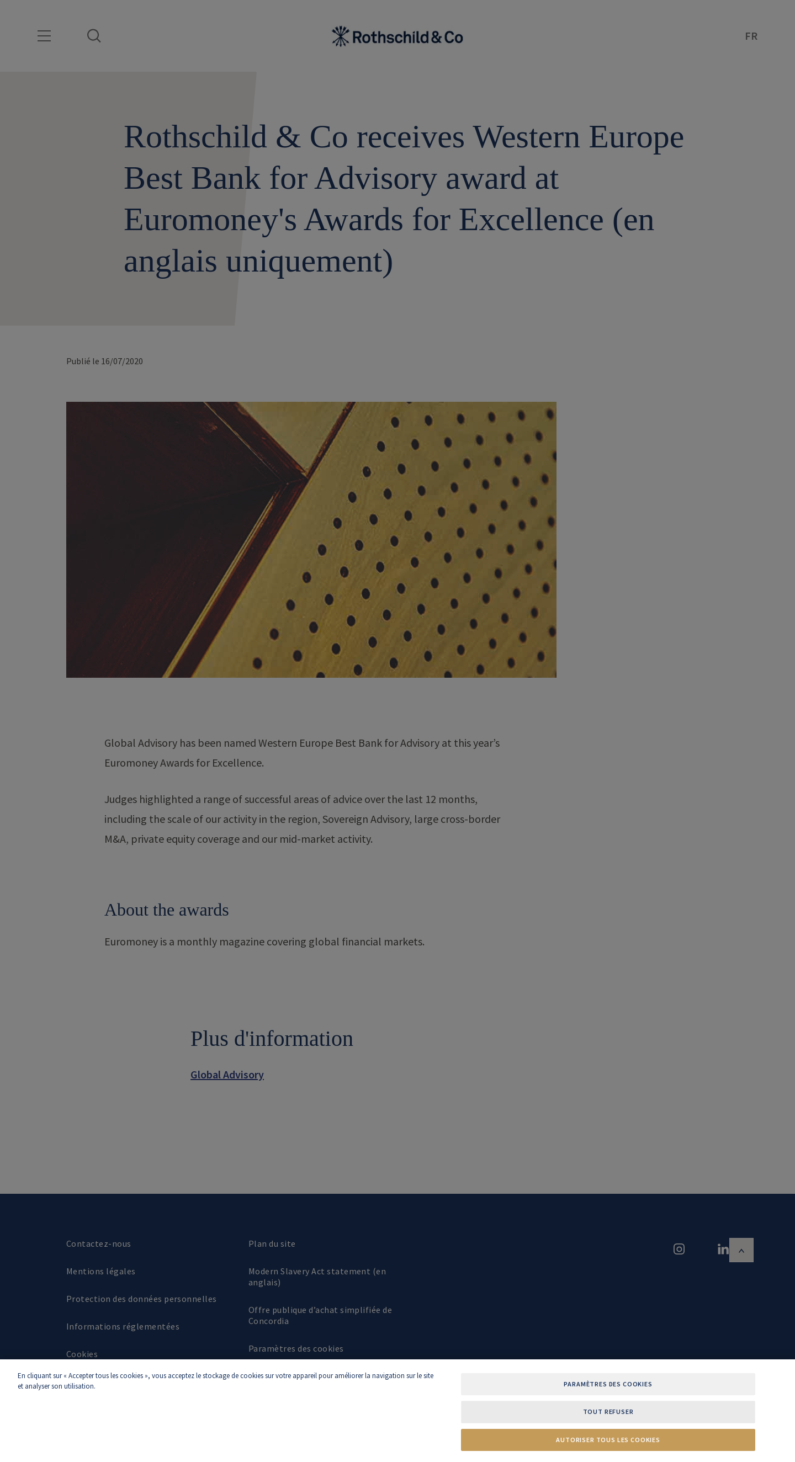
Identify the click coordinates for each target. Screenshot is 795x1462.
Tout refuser (608, 1411)
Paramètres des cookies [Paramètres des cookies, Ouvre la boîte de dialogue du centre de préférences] (608, 1384)
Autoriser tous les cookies (608, 1440)
